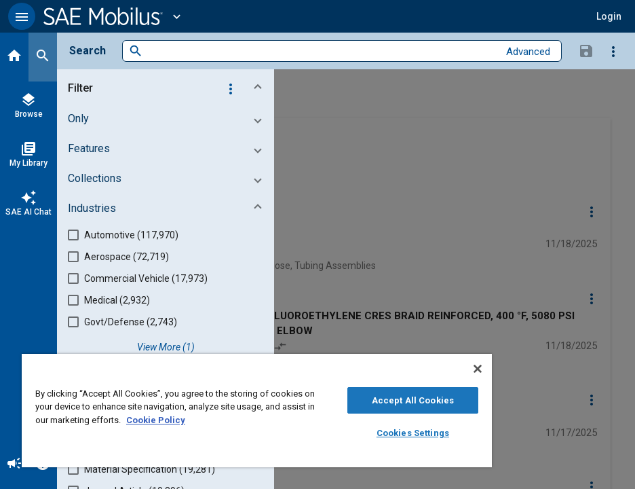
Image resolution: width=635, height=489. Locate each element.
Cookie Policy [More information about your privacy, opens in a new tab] (155, 420)
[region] (257, 410)
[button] (21, 16)
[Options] (613, 51)
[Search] (42, 57)
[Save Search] (586, 50)
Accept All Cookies (413, 400)
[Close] (478, 369)
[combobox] (320, 51)
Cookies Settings (413, 433)
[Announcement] (14, 464)
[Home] (14, 57)
